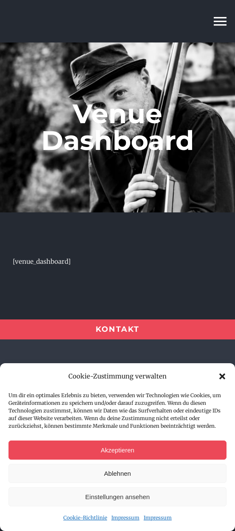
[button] (222, 376)
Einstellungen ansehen (117, 496)
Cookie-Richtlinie (85, 517)
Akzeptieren (117, 450)
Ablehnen (117, 473)
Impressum (125, 517)
